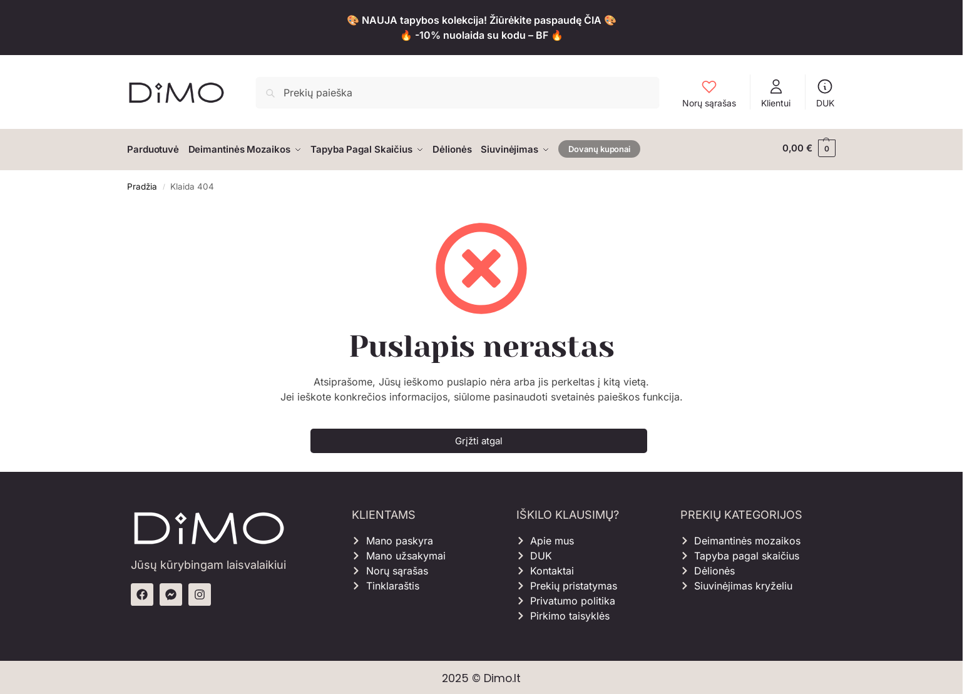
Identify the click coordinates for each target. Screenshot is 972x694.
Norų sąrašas (709, 93)
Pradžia (142, 183)
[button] (809, 148)
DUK (825, 93)
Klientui (775, 93)
